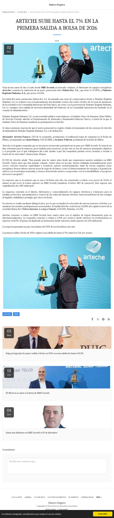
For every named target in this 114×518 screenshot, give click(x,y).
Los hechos (22, 12)
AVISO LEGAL (50, 509)
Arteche (7, 314)
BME (16, 314)
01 (9, 372)
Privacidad (63, 509)
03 (9, 333)
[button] (3, 5)
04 (9, 412)
